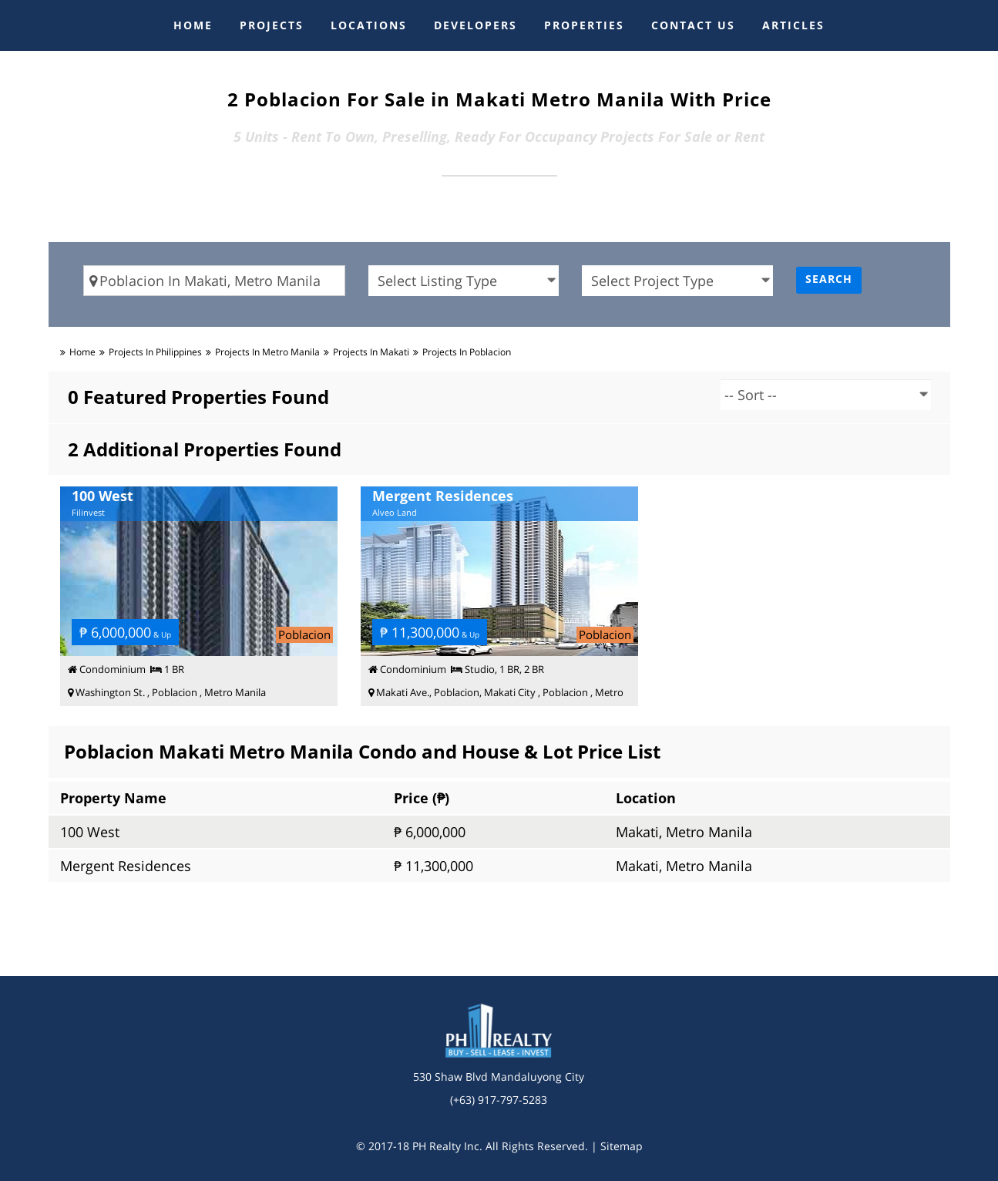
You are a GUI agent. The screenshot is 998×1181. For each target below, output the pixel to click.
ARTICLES (793, 25)
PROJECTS (272, 25)
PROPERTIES (584, 25)
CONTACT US (693, 25)
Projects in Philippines (155, 351)
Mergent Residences (125, 865)
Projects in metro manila (267, 351)
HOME (193, 25)
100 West (89, 832)
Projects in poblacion (466, 351)
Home (82, 351)
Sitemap (621, 1146)
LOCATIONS (369, 25)
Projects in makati (371, 351)
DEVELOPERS (475, 25)
